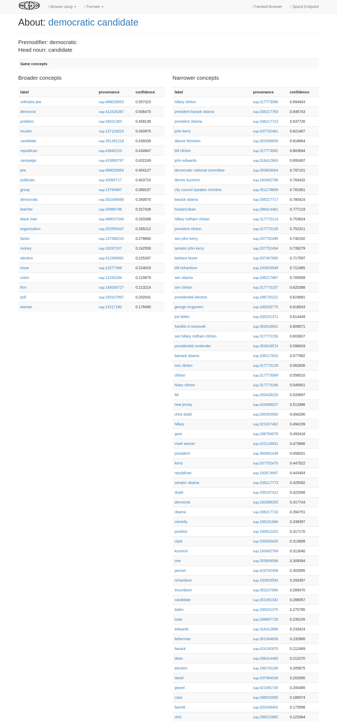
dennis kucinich (187, 180)
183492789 (265, 551)
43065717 (110, 180)
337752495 (265, 238)
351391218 (111, 141)
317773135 (265, 229)
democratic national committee (200, 170)
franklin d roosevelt (190, 326)
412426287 (111, 112)
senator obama (187, 483)
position (181, 531)
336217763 (265, 112)
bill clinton (183, 151)
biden (179, 609)
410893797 (111, 160)
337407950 (265, 258)
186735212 (265, 297)
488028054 (111, 170)
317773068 (265, 102)
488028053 (111, 102)
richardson (183, 580)
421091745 (265, 688)
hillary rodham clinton (192, 219)
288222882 (265, 717)
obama (180, 512)
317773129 (265, 365)
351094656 (265, 639)
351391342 (265, 600)
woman (26, 307)
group (25, 190)
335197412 (265, 492)
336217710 (265, 512)
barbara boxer (186, 258)
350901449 (265, 453)
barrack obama (187, 356)
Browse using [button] (62, 6)
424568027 (265, 404)
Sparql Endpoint (304, 6)
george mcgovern (189, 307)
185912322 (265, 531)
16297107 (110, 248)
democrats (28, 199)
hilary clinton (185, 385)
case (178, 697)
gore (178, 434)
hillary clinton (185, 102)
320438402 (265, 707)
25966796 (110, 209)
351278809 (265, 190)
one (178, 561)
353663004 (265, 170)
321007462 (265, 424)
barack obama (186, 199)
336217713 (265, 121)
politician (27, 180)
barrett (180, 707)
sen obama (184, 277)
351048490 (111, 199)
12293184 (110, 277)
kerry (179, 463)
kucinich (181, 551)
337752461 (265, 131)
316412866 (265, 629)
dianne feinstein (187, 141)
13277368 (110, 268)
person (180, 570)
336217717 (265, 199)
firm (23, 287)
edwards (182, 629)
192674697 (265, 473)
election (26, 258)
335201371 (265, 317)
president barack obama (194, 112)
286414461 (265, 209)
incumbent (183, 590)
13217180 (110, 307)
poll (23, 297)
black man (28, 219)
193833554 (265, 580)
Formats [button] (94, 6)
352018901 (265, 326)
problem (27, 121)
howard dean (185, 209)
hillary (179, 424)
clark (178, 541)
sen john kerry (186, 238)
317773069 (265, 375)
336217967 (265, 277)
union (24, 277)
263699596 (265, 561)
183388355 (265, 502)
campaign (28, 160)
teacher (26, 209)
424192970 (265, 649)
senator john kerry (189, 248)
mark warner (185, 443)
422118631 (265, 443)
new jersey (183, 404)
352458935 (265, 141)
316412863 (265, 160)
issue (24, 268)
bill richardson (186, 268)
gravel (180, 688)
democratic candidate (93, 22)
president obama (188, 121)
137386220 (111, 238)
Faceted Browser (267, 6)
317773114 (265, 219)
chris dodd (183, 414)
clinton (180, 375)
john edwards (185, 160)
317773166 (265, 385)
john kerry (183, 131)
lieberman (183, 639)
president (182, 453)
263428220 (265, 395)
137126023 (111, 131)
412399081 (111, 258)
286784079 (265, 434)
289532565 (265, 697)
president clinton (188, 229)
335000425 (265, 541)
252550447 (111, 229)
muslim (26, 131)
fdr (177, 395)
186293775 (265, 307)
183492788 (265, 180)
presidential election (191, 297)
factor (25, 238)
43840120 (110, 151)
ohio (178, 717)
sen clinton (183, 287)
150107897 (111, 297)
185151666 (265, 522)
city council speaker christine (198, 190)
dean (179, 658)
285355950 (265, 414)
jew (23, 170)
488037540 (111, 219)
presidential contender (193, 346)
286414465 (265, 658)
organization (30, 229)
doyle (179, 492)
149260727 (111, 287)
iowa (178, 619)
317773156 (265, 336)
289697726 (265, 619)
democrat (28, 112)
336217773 (265, 483)
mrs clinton (183, 365)
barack (180, 649)
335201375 (265, 609)
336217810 (265, 356)
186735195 (265, 668)
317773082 (265, 151)
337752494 (265, 248)
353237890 (265, 590)
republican (28, 151)
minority (181, 522)
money (25, 248)
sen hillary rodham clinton (195, 336)
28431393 (110, 121)
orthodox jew (30, 102)
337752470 (265, 463)
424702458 (265, 570)
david (179, 678)
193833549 (265, 268)
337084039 (265, 678)
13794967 (110, 190)
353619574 (265, 346)
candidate (28, 141)
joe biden (182, 317)
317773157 (265, 287)
